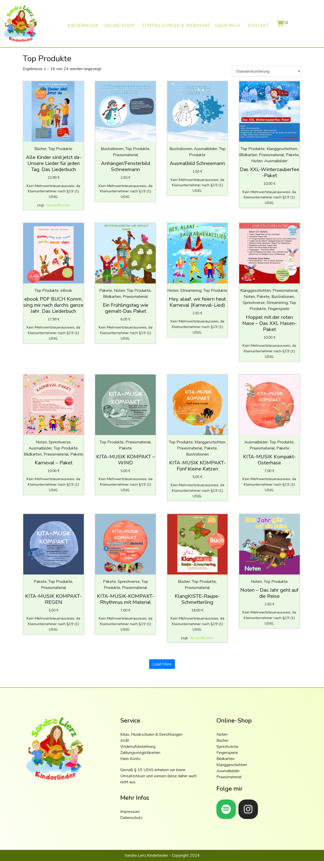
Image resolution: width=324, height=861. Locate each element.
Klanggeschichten (231, 765)
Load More (162, 664)
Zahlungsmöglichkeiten (140, 752)
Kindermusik (83, 26)
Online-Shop (119, 26)
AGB (124, 740)
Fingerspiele (227, 752)
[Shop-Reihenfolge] (266, 71)
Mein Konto (130, 759)
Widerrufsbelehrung (137, 746)
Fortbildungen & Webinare (176, 26)
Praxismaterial (228, 777)
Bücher (222, 740)
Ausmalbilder (228, 771)
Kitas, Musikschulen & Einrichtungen (151, 734)
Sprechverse (227, 746)
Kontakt (258, 26)
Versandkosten (58, 205)
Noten (222, 734)
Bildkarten (225, 759)
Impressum (130, 811)
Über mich (227, 26)
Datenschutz (131, 818)
